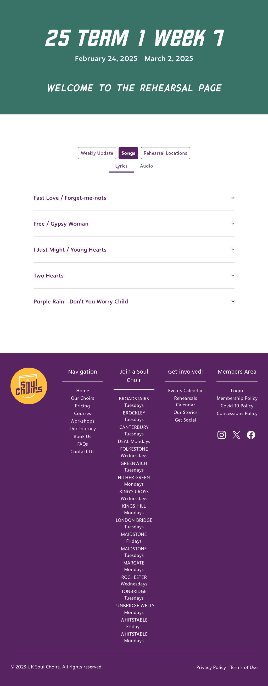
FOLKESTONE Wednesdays (134, 452)
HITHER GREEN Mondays (134, 480)
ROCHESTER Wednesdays (134, 580)
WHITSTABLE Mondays (134, 637)
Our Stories (186, 412)
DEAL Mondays (134, 441)
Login (237, 391)
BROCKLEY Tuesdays (134, 416)
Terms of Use (244, 667)
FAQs (82, 444)
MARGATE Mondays (133, 566)
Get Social (185, 420)
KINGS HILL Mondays (134, 509)
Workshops (82, 421)
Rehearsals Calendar (185, 401)
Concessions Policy (237, 413)
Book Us (82, 436)
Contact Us (82, 452)
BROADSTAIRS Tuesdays (134, 402)
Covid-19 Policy (237, 406)
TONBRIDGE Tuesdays (134, 594)
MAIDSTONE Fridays (134, 537)
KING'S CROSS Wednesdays (134, 495)
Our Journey (82, 428)
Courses (82, 413)
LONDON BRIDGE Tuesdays (134, 523)
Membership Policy (237, 398)
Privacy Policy (211, 667)
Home (82, 391)
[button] (134, 197)
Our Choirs (82, 398)
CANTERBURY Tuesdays (134, 430)
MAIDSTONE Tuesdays (134, 552)
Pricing (82, 406)
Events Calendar (185, 391)
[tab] (97, 153)
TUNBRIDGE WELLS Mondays (134, 608)
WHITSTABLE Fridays (134, 623)
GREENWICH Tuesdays (134, 466)
